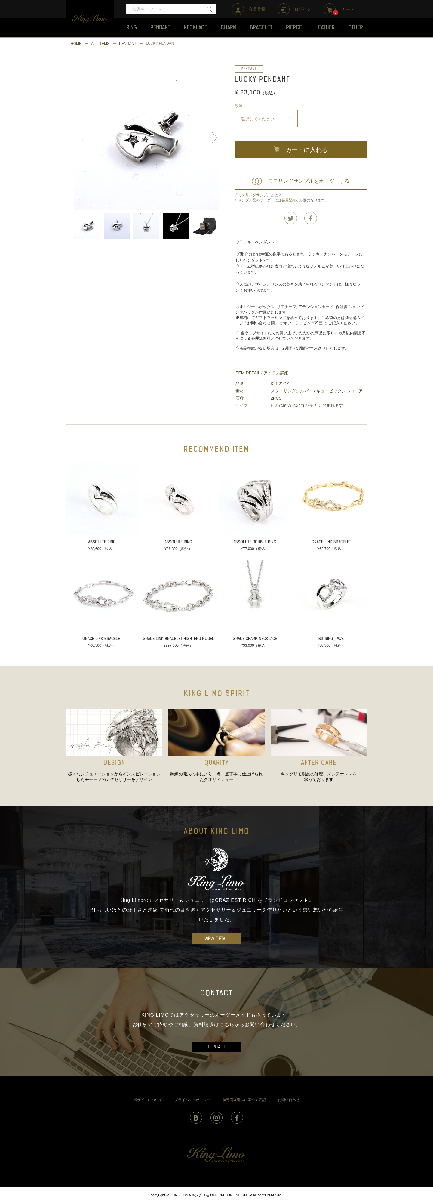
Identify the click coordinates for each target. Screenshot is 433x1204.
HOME (76, 44)
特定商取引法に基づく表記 (244, 1100)
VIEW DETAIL (216, 939)
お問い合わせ (288, 1100)
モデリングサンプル (254, 195)
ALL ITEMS (100, 44)
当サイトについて (148, 1100)
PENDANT (127, 44)
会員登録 (288, 200)
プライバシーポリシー (192, 1100)
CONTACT (216, 1047)
